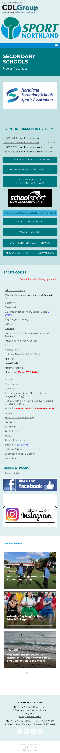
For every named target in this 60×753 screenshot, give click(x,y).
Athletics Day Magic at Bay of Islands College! (26, 618)
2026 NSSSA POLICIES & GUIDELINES (30, 159)
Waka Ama (11, 458)
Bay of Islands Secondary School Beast (26, 312)
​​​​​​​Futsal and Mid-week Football (21, 340)
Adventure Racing (15, 290)
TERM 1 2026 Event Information (21, 138)
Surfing (9, 422)
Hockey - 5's (11, 349)
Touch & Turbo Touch (17, 440)
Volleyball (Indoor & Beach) (20, 454)
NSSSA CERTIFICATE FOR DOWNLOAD (30, 252)
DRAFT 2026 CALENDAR (30, 221)
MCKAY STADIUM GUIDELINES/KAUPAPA (30, 181)
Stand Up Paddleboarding (19, 417)
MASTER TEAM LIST (30, 232)
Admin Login (30, 750)
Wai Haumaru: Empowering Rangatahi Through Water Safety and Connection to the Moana (28, 657)
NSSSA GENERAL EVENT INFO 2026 (30, 169)
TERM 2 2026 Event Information (21, 142)
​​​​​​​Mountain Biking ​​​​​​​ (14, 368)
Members (30, 747)
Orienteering (12, 384)
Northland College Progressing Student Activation (27, 578)
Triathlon (10, 444)
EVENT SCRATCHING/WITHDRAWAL (30, 243)
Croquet (9, 328)
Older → (30, 673)
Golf (7, 345)
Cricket (9, 324)
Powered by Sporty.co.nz (30, 744)
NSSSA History (11, 473)
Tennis (8, 435)
